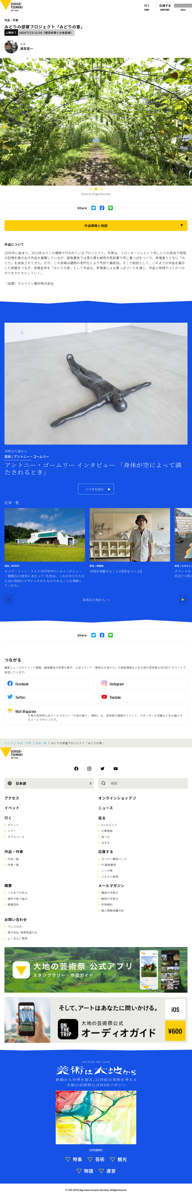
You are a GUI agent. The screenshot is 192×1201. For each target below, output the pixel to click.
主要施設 (107, 831)
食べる (105, 837)
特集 (77, 1159)
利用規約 (107, 904)
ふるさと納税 (109, 876)
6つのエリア (109, 825)
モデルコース (16, 837)
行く (8, 817)
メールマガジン (111, 885)
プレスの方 (15, 926)
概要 (8, 885)
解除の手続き (109, 898)
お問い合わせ (15, 919)
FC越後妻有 (108, 864)
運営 (111, 1171)
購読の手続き (109, 892)
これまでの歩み (18, 892)
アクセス (11, 798)
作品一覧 (41, 743)
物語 (89, 1171)
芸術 (100, 1159)
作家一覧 (13, 864)
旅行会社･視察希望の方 (23, 932)
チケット (13, 825)
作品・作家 (11, 20)
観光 (122, 1159)
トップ (8, 743)
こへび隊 (107, 870)
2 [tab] (96, 189)
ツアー (12, 831)
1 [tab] (90, 189)
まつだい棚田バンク (114, 859)
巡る (102, 817)
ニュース (105, 807)
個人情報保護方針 (112, 910)
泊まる (105, 842)
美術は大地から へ (96, 599)
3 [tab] (101, 189)
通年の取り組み (18, 898)
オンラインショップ (115, 798)
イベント (11, 807)
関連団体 (13, 904)
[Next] (188, 127)
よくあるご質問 (18, 938)
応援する (105, 851)
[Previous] (4, 127)
